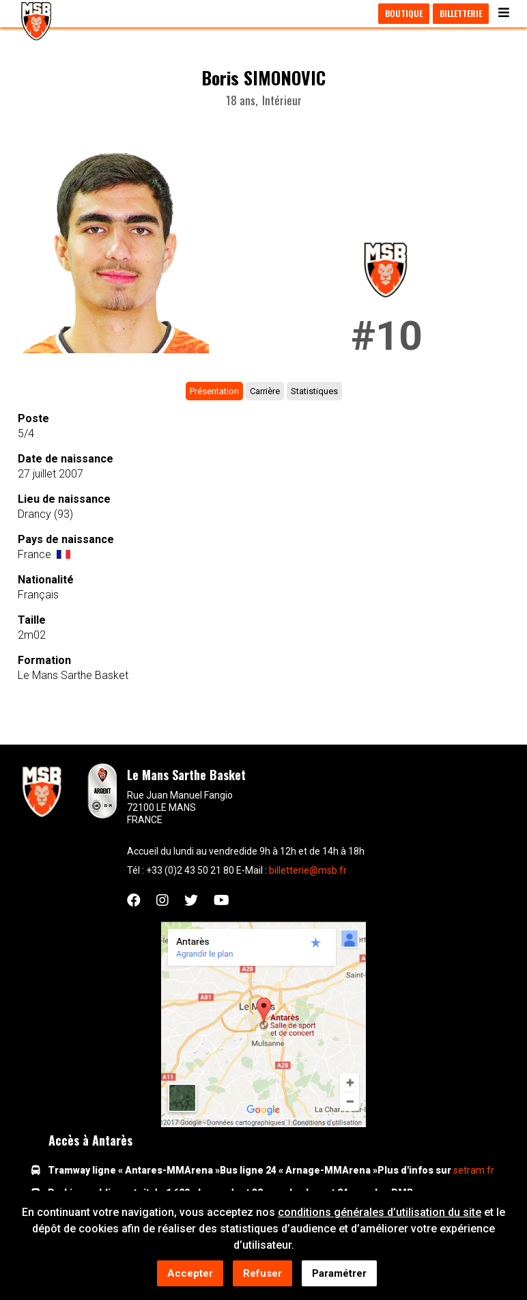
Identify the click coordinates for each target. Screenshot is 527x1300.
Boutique (404, 13)
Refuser (262, 1275)
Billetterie (461, 13)
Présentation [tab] (214, 391)
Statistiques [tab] (314, 391)
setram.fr (473, 1170)
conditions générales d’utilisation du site (379, 1213)
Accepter (190, 1275)
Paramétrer (339, 1275)
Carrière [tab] (265, 391)
